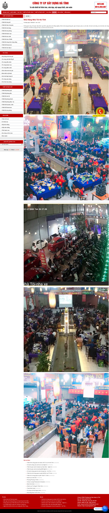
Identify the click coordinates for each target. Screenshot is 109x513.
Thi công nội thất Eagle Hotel (34, 490)
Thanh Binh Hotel (31, 488)
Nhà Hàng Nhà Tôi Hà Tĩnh (33, 492)
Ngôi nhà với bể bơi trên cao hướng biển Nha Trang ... (16, 506)
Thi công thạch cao (7, 65)
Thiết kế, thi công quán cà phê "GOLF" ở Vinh (38, 475)
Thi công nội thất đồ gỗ (8, 59)
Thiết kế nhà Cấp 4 (6, 47)
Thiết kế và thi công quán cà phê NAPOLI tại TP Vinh (39, 473)
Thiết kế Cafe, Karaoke (7, 25)
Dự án (41, 497)
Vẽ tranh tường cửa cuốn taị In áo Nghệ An (37, 464)
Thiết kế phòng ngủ (7, 90)
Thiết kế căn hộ (6, 96)
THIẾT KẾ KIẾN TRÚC (28, 12)
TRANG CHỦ (6, 12)
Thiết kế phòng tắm (7, 93)
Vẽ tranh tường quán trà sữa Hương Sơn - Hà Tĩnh (39, 471)
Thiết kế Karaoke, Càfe (7, 104)
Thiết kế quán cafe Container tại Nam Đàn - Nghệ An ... (54, 502)
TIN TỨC (19, 12)
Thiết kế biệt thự (6, 19)
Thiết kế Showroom (7, 45)
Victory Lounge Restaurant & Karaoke (36, 482)
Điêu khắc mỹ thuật (7, 73)
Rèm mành (4, 136)
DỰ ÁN (54, 12)
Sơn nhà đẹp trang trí (7, 76)
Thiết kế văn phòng (7, 30)
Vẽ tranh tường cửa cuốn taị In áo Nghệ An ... (52, 501)
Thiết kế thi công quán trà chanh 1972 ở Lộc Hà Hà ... (54, 499)
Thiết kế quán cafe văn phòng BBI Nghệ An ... (52, 504)
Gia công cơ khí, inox (7, 133)
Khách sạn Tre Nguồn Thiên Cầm (35, 486)
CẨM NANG (67, 12)
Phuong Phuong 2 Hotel (33, 479)
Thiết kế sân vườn (6, 36)
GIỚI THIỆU (13, 12)
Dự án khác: (27, 460)
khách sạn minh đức (32, 477)
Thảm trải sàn (5, 119)
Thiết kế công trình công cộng (9, 42)
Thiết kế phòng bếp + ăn (8, 101)
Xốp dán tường (5, 124)
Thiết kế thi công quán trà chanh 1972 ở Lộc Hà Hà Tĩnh (40, 462)
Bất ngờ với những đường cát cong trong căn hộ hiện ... (16, 501)
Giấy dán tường (6, 127)
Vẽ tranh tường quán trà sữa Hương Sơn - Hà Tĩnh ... (54, 506)
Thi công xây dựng (6, 79)
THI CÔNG (48, 12)
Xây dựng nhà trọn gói (7, 56)
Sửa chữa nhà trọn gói (7, 70)
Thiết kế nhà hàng (6, 28)
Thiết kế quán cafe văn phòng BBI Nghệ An (37, 469)
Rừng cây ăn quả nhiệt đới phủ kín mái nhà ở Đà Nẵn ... (16, 502)
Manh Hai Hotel (31, 484)
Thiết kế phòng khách (7, 99)
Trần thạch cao (5, 130)
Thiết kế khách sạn (6, 33)
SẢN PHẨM (60, 12)
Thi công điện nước (7, 67)
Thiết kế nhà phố (6, 22)
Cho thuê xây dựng (7, 82)
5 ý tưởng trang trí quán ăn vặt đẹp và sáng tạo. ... (15, 504)
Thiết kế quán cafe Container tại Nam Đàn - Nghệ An (39, 467)
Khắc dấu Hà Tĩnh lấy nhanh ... (10, 499)
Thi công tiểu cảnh (6, 62)
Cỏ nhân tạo (5, 121)
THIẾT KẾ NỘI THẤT (40, 12)
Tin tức (4, 497)
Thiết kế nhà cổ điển (7, 39)
